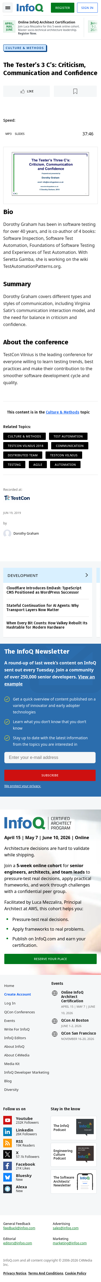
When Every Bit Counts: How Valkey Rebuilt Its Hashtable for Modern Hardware (46, 625)
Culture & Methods (25, 48)
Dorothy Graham (26, 533)
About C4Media (17, 1055)
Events (9, 1020)
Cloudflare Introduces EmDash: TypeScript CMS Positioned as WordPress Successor (43, 590)
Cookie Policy (75, 1273)
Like (30, 91)
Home (9, 985)
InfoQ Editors (15, 1037)
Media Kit (12, 1063)
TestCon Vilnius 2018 (25, 446)
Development (23, 575)
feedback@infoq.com (19, 1228)
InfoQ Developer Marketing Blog (26, 1076)
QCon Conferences (19, 1012)
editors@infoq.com (17, 1243)
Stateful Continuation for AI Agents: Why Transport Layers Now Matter (42, 607)
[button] (50, 775)
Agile (37, 465)
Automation (65, 465)
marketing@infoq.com (70, 1243)
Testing (14, 465)
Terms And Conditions (45, 1273)
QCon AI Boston (75, 1020)
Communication (69, 446)
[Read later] (75, 91)
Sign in (87, 8)
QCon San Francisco (78, 1033)
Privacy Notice (14, 1273)
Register (62, 8)
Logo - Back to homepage (30, 7)
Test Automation (68, 436)
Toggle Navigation (7, 7)
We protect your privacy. (22, 786)
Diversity (11, 1089)
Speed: (9, 120)
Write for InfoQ (17, 1029)
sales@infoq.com (66, 1228)
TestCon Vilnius (64, 455)
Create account (17, 994)
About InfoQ (14, 1046)
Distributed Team (23, 455)
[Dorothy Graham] (7, 534)
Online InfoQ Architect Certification (72, 996)
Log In (10, 1003)
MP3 (8, 134)
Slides (20, 134)
